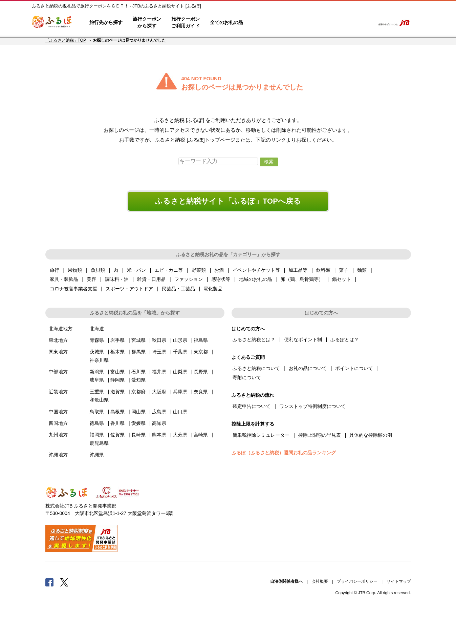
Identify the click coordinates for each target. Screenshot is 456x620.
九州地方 (58, 434)
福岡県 (97, 434)
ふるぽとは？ (344, 339)
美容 (91, 279)
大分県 (180, 434)
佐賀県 (117, 434)
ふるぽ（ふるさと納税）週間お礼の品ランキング (284, 452)
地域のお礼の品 (255, 279)
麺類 (362, 270)
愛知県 (138, 380)
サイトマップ (399, 581)
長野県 (201, 371)
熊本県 (159, 434)
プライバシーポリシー (357, 581)
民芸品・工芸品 (178, 288)
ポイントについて (354, 368)
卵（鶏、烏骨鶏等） (302, 279)
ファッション (188, 279)
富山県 (117, 371)
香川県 (117, 423)
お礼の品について (308, 368)
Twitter (64, 582)
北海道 (97, 328)
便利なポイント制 (303, 339)
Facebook (49, 582)
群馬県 (138, 351)
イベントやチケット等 (256, 270)
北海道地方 (60, 328)
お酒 (219, 270)
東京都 (201, 351)
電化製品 (212, 288)
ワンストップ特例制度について (312, 406)
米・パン (136, 270)
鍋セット (341, 279)
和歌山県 (99, 399)
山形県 (180, 340)
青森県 (97, 340)
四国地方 (58, 423)
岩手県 (117, 340)
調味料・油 (117, 279)
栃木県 (117, 351)
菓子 (343, 270)
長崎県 (138, 434)
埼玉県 (159, 351)
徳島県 (97, 423)
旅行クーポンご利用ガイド (185, 22)
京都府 (138, 391)
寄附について (247, 377)
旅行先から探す (106, 22)
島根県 (117, 411)
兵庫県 (180, 391)
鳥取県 (97, 411)
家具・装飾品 (64, 279)
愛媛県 (138, 423)
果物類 (75, 270)
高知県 (159, 423)
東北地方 (58, 340)
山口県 (180, 411)
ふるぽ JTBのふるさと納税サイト (52, 22)
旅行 (54, 270)
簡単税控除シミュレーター (261, 435)
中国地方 (58, 411)
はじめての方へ (267, 22)
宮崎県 (201, 434)
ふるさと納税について (256, 368)
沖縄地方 (58, 454)
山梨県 (180, 371)
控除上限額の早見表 (319, 435)
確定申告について (251, 406)
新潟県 (97, 371)
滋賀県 (117, 391)
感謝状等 (220, 279)
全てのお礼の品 (226, 22)
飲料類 (323, 270)
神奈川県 (99, 360)
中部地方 (58, 371)
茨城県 (97, 351)
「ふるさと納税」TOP (65, 40)
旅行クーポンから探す (147, 22)
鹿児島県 (99, 443)
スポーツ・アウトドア (129, 288)
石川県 (138, 371)
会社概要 (320, 581)
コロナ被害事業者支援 (73, 288)
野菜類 (199, 270)
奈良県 (201, 391)
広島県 (159, 411)
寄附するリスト (346, 22)
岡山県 (138, 411)
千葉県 (180, 351)
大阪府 (159, 391)
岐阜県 (97, 380)
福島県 (201, 340)
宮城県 (138, 340)
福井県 (159, 371)
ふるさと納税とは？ (254, 339)
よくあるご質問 (299, 22)
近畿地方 (58, 391)
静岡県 (117, 380)
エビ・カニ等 (168, 270)
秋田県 (159, 340)
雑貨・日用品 (151, 279)
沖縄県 (97, 454)
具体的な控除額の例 (370, 435)
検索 (365, 22)
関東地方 (58, 351)
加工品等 (297, 270)
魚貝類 (98, 270)
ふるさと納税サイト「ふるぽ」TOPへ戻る (228, 201)
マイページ (325, 22)
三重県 (97, 391)
